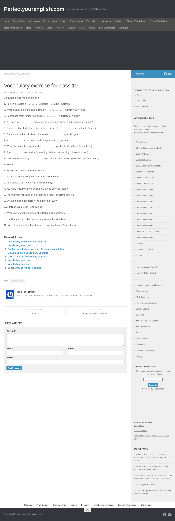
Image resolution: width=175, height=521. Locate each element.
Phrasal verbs (76, 21)
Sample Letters (142, 309)
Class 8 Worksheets (13, 28)
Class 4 (60, 28)
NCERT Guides (140, 431)
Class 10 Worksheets (136, 21)
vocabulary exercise (17, 281)
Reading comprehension (146, 303)
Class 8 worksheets (144, 225)
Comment (11, 331)
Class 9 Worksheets (159, 21)
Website (9, 358)
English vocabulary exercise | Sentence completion (36, 249)
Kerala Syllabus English (146, 273)
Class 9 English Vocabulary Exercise (28, 253)
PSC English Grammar (146, 484)
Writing (139, 356)
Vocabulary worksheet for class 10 (27, 241)
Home (6, 21)
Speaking (119, 21)
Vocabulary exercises (17, 74)
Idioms (63, 21)
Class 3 (71, 28)
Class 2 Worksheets (144, 184)
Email (71, 349)
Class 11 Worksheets (145, 178)
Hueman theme (36, 514)
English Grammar (141, 100)
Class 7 (29, 28)
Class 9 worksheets (144, 237)
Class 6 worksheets (144, 207)
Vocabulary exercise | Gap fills (24, 268)
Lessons (139, 279)
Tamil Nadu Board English (147, 321)
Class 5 (50, 28)
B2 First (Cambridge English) (148, 148)
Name (9, 349)
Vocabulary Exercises (103, 505)
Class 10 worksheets (145, 172)
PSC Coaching (142, 297)
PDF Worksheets (107, 28)
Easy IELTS (139, 425)
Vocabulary (91, 21)
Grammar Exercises (127, 505)
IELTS (138, 261)
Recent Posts (19, 21)
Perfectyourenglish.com (34, 9)
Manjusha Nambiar (16, 93)
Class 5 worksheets (144, 201)
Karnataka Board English (146, 267)
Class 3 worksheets (144, 190)
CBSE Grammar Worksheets (148, 166)
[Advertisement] (87, 50)
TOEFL (92, 28)
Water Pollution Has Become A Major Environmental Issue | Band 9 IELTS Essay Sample (152, 457)
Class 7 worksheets (144, 219)
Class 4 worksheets (144, 195)
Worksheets (34, 21)
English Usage (50, 21)
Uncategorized (142, 339)
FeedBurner (159, 389)
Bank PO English (143, 154)
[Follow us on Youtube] (169, 73)
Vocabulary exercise (19, 245)
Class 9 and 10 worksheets (147, 231)
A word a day (141, 142)
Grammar (106, 21)
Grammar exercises (144, 249)
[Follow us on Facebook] (165, 73)
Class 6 (39, 28)
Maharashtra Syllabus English (149, 285)
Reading (28, 505)
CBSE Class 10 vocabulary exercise (27, 256)
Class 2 (81, 28)
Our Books (123, 28)
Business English (141, 106)
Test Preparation (143, 327)
